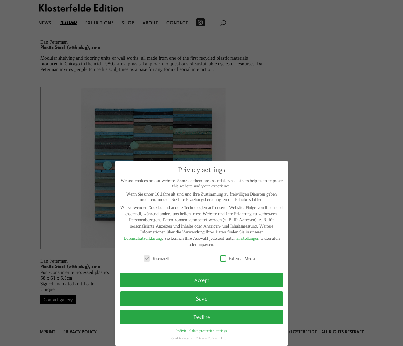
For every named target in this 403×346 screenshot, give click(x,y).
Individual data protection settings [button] (201, 330)
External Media (237, 258)
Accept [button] (201, 279)
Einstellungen (247, 238)
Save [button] (201, 298)
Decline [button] (201, 316)
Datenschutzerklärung (143, 238)
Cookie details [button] (182, 338)
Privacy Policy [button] (207, 338)
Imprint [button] (226, 338)
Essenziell (156, 258)
